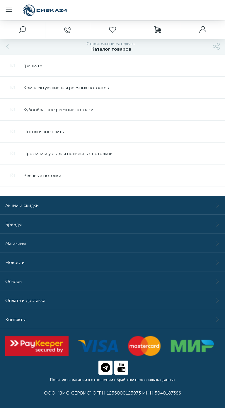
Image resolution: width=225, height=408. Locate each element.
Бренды (112, 224)
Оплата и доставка (112, 300)
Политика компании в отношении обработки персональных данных (112, 380)
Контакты (112, 319)
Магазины (112, 243)
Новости (112, 262)
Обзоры (112, 281)
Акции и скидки (112, 205)
